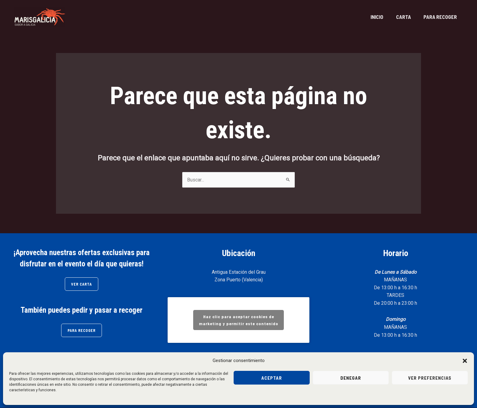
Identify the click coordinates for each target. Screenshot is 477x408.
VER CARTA (82, 284)
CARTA (399, 17)
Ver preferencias (429, 378)
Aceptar (271, 378)
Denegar (350, 378)
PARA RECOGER (439, 17)
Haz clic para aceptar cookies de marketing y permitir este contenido (238, 320)
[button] (465, 361)
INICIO (370, 17)
